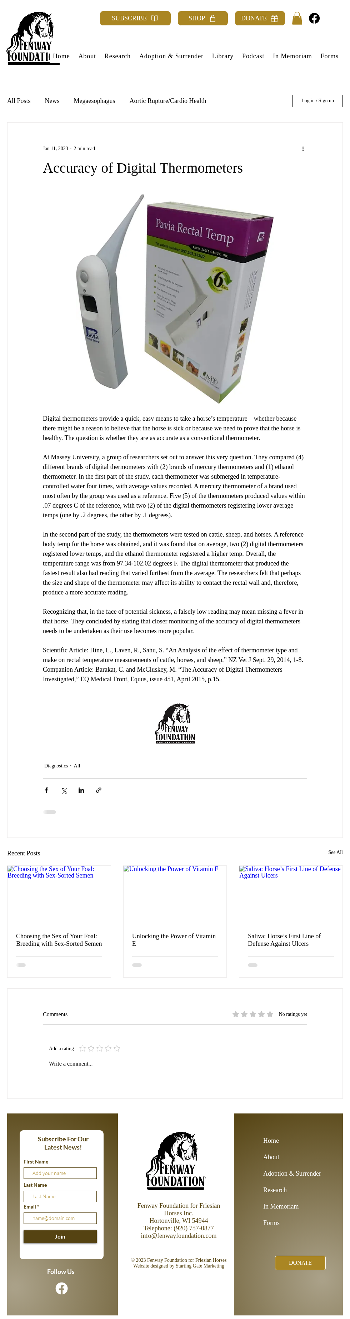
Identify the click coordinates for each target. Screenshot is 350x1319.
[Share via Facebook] (46, 790)
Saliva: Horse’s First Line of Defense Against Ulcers (284, 940)
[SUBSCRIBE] (135, 18)
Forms (271, 1222)
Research (275, 1190)
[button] (297, 18)
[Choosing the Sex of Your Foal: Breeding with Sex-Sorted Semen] (59, 895)
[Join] (60, 1236)
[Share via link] (98, 790)
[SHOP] (203, 18)
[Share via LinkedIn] (81, 790)
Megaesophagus (94, 100)
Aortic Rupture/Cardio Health (168, 100)
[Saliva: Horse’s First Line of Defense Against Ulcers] (290, 895)
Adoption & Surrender (288, 1173)
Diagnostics (56, 766)
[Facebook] (314, 18)
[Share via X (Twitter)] (63, 790)
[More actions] (303, 148)
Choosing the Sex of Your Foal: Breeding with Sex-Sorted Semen (59, 940)
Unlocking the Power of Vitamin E (174, 940)
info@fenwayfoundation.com (178, 1235)
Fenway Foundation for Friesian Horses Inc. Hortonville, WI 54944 (179, 1213)
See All (335, 852)
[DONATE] (260, 18)
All (77, 766)
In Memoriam (281, 1206)
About (271, 1157)
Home (271, 1140)
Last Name (35, 1184)
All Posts (19, 100)
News (52, 100)
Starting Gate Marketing (200, 1266)
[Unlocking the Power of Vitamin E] (175, 895)
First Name (36, 1161)
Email (30, 1206)
